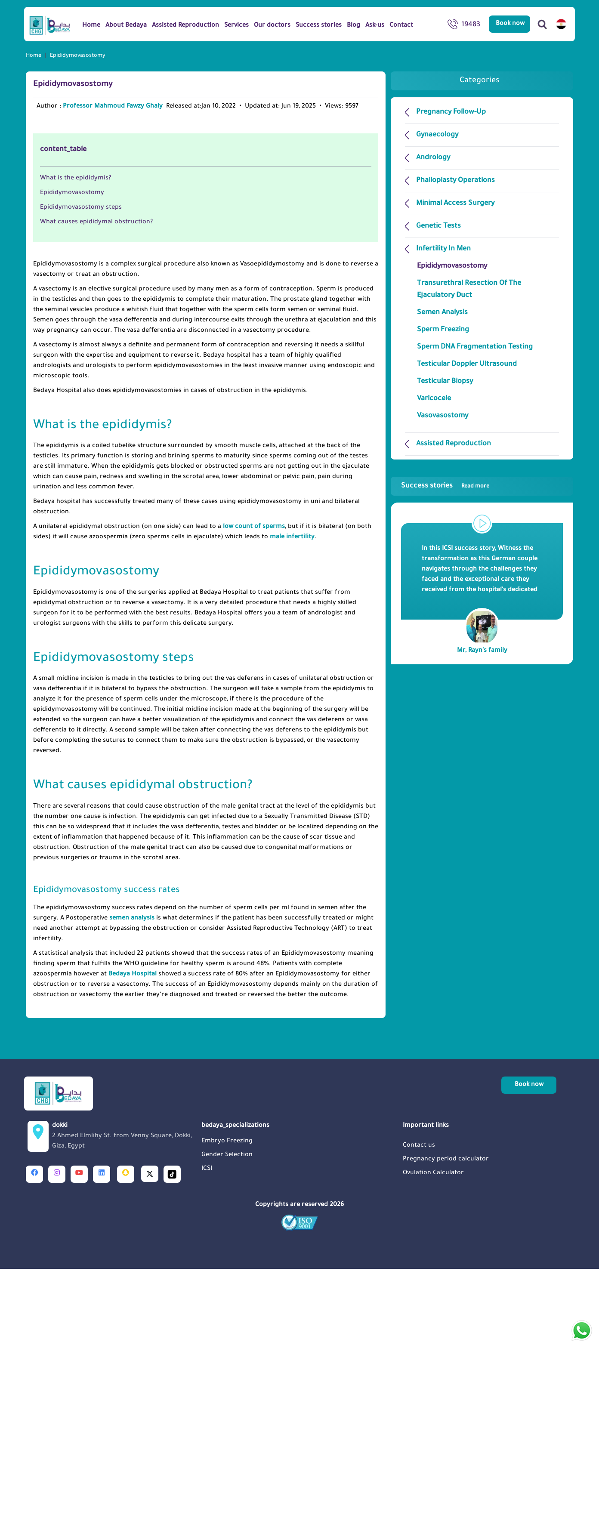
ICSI (206, 1427)
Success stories (445, 486)
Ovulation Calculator (433, 1431)
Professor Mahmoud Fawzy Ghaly (113, 106)
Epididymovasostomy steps (81, 466)
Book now (510, 24)
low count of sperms (254, 785)
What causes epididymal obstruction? (97, 480)
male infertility (292, 795)
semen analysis (131, 1176)
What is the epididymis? (75, 436)
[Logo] (49, 25)
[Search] (542, 24)
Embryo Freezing (227, 1399)
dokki (124, 1395)
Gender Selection (227, 1413)
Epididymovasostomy (72, 451)
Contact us (419, 1404)
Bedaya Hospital (132, 1232)
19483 (464, 26)
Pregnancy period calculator (446, 1417)
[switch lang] (561, 24)
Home (33, 56)
